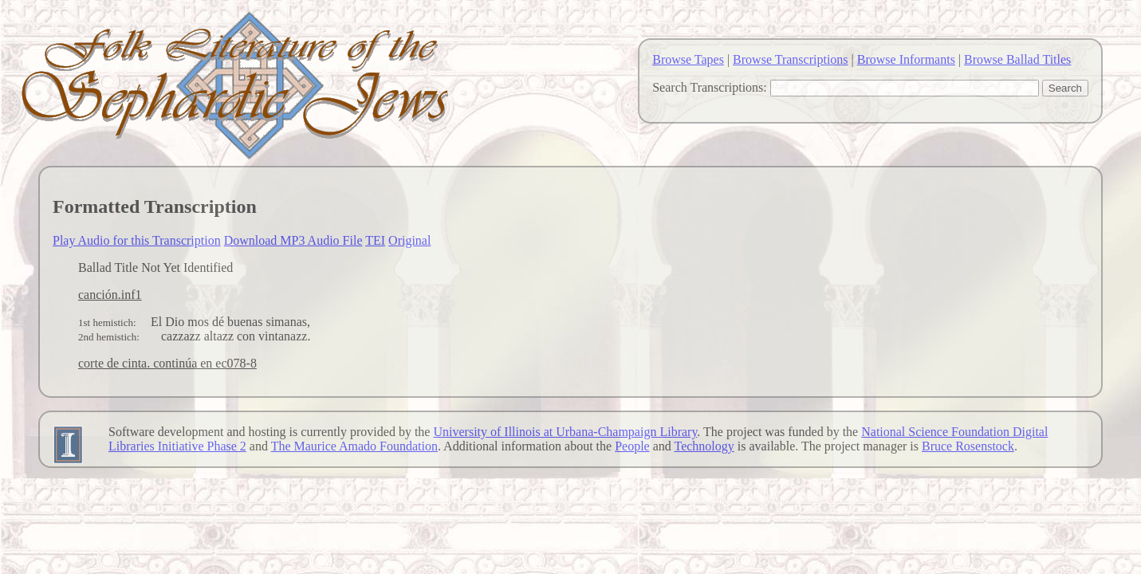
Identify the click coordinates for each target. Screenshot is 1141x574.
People (632, 446)
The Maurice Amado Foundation (354, 446)
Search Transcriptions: (709, 87)
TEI (375, 240)
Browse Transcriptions (790, 59)
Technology (704, 446)
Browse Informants (906, 59)
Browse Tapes (688, 59)
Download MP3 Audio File (293, 240)
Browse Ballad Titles (1017, 59)
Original (409, 240)
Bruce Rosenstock (968, 446)
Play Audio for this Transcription (137, 240)
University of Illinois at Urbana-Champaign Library (565, 431)
